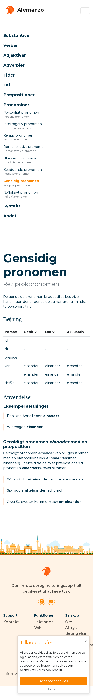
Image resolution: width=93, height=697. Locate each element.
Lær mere (53, 689)
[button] (42, 35)
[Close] (85, 641)
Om (68, 622)
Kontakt (11, 622)
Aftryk (71, 627)
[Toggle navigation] (85, 10)
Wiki (38, 627)
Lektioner (43, 622)
